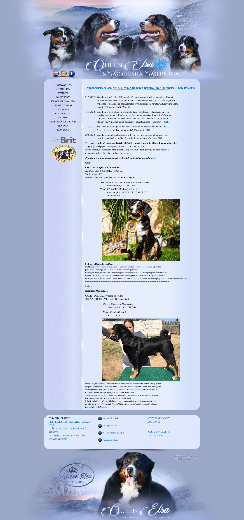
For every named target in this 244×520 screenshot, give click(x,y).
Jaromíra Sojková (110, 418)
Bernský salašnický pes (140, 517)
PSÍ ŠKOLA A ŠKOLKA (159, 432)
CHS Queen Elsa (110, 425)
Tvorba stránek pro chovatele (160, 517)
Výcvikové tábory (110, 440)
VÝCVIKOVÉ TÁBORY (159, 418)
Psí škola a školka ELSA (113, 433)
